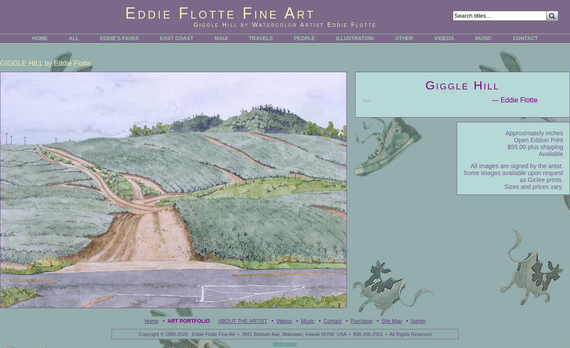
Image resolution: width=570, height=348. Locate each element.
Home (151, 321)
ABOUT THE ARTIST (242, 321)
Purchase (361, 321)
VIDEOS (444, 38)
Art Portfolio (188, 321)
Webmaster (285, 343)
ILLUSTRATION (355, 38)
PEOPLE (304, 38)
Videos (284, 321)
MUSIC (483, 38)
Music (307, 321)
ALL (74, 38)
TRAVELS (261, 38)
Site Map (391, 321)
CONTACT (525, 38)
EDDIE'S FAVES (119, 38)
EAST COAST (176, 38)
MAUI (221, 38)
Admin (418, 321)
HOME (40, 38)
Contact (332, 321)
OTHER (404, 38)
